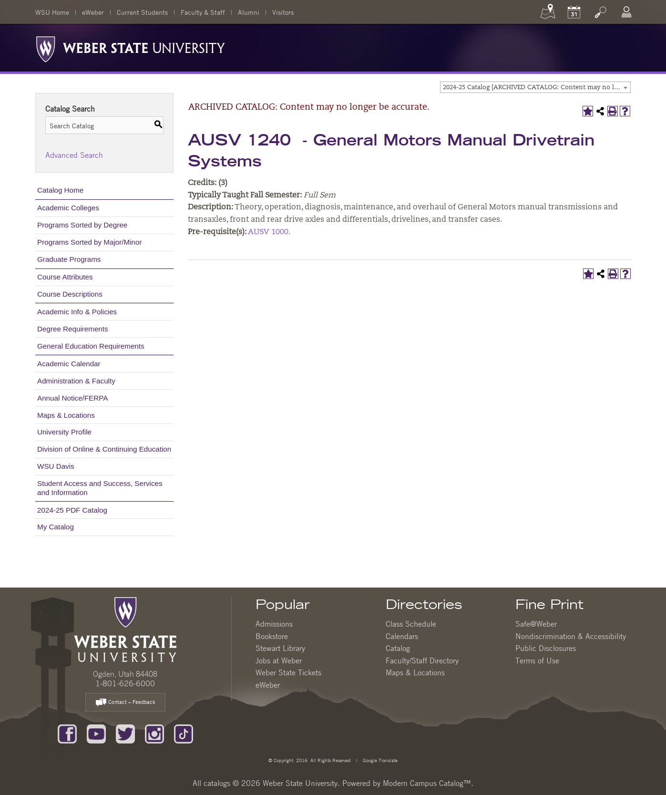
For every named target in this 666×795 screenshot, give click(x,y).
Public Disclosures (545, 648)
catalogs (217, 783)
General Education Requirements (90, 346)
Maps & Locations (66, 415)
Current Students (142, 12)
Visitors (283, 12)
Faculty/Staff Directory (422, 660)
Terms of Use (537, 660)
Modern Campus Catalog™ (427, 783)
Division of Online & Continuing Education (104, 449)
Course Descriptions (69, 294)
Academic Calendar (69, 364)
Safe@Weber (536, 624)
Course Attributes (65, 277)
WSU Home (52, 12)
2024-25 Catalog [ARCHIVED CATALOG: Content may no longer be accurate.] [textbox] (536, 87)
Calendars (402, 636)
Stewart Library (280, 648)
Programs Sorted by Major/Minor (89, 242)
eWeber (93, 12)
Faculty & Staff (203, 12)
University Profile (64, 432)
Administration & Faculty (76, 381)
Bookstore (272, 636)
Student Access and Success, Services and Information (100, 487)
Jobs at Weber (279, 660)
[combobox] (535, 87)
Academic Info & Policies (77, 312)
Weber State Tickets (288, 672)
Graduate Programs (69, 259)
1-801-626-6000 (125, 683)
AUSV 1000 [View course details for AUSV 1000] (268, 232)
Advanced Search (74, 155)
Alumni (248, 12)
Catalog (398, 648)
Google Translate (379, 760)
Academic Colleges (68, 208)
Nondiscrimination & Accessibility (570, 636)
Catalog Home (60, 190)
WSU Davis (55, 466)
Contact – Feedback (125, 702)
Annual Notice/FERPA (72, 398)
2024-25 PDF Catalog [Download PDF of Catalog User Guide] (72, 510)
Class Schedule (411, 624)
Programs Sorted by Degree (82, 225)
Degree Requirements (72, 329)
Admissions (274, 624)
